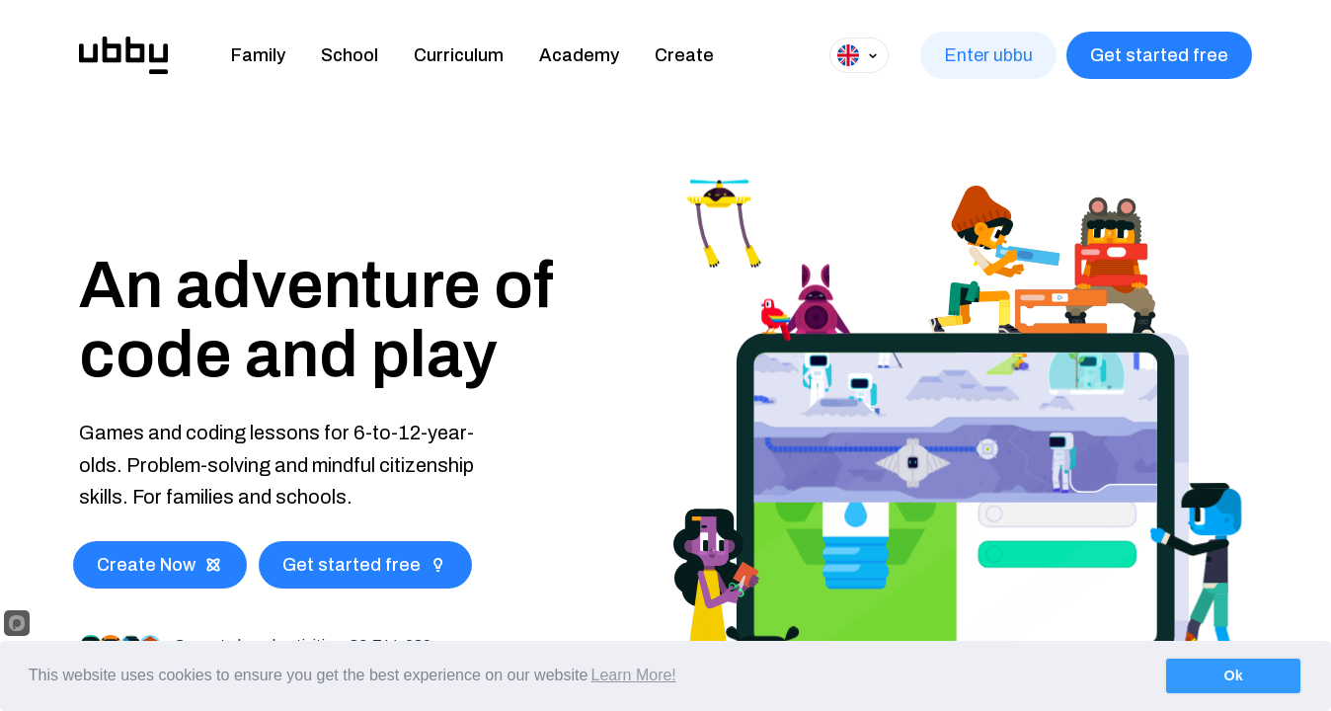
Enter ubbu (988, 55)
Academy (579, 55)
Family (258, 55)
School (349, 55)
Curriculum (459, 55)
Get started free (1159, 55)
